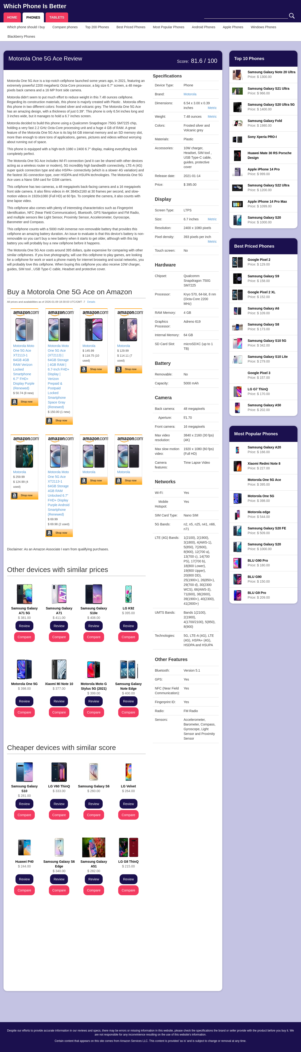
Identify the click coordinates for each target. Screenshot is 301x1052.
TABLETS (56, 17)
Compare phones (65, 27)
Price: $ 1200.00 (268, 187)
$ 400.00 (128, 688)
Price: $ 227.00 (264, 466)
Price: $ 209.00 (259, 595)
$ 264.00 (128, 788)
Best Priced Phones (131, 27)
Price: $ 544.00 (259, 514)
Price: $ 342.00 (267, 343)
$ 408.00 (94, 613)
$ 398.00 (24, 686)
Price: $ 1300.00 (271, 74)
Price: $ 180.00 (259, 563)
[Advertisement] (76, 955)
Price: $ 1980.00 (265, 123)
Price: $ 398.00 (261, 498)
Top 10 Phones (249, 58)
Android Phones (203, 27)
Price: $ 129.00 (259, 262)
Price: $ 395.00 (264, 482)
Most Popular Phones (168, 27)
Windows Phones (263, 27)
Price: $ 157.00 (259, 375)
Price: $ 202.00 (264, 407)
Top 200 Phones (97, 27)
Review (24, 626)
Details (91, 301)
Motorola (88, 346)
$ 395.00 (128, 610)
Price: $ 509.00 (267, 530)
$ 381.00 (24, 613)
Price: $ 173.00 (263, 326)
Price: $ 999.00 (264, 171)
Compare (24, 637)
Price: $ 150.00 (259, 579)
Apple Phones (233, 27)
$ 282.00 (94, 866)
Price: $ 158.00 (263, 278)
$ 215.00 (128, 864)
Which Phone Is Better (35, 6)
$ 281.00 (24, 791)
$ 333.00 (59, 788)
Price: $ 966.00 (268, 91)
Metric (212, 108)
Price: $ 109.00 (263, 310)
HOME (12, 17)
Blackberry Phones (21, 36)
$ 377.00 (59, 686)
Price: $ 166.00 (264, 449)
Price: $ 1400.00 (271, 107)
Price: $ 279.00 (268, 359)
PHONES (33, 17)
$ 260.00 (93, 788)
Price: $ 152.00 (261, 294)
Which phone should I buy (26, 27)
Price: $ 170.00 (259, 391)
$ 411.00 (59, 613)
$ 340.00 (59, 866)
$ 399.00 (94, 688)
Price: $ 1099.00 (267, 204)
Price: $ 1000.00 (264, 220)
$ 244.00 (24, 864)
